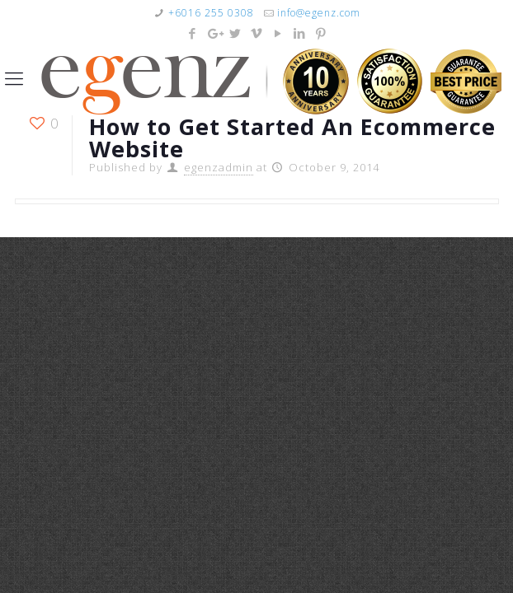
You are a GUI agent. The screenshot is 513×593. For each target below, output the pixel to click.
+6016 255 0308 (211, 13)
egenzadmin (218, 167)
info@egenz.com (318, 13)
